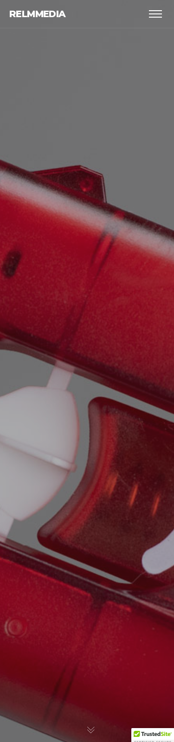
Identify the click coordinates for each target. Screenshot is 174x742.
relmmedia (37, 13)
